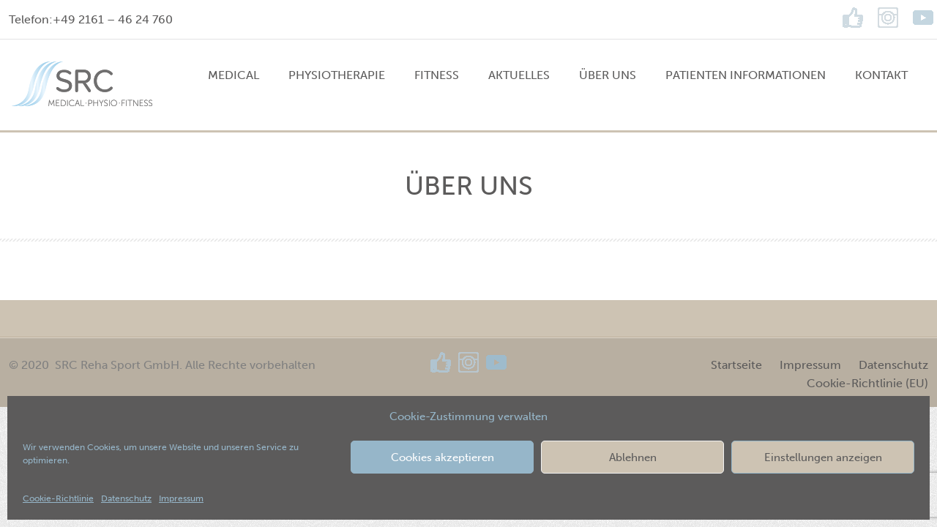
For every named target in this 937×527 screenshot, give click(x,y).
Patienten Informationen (745, 75)
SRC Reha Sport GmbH (117, 365)
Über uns (607, 75)
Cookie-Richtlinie (58, 498)
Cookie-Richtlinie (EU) (867, 383)
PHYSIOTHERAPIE (336, 75)
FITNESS (436, 75)
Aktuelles (519, 75)
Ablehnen (633, 457)
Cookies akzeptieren (442, 457)
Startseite (736, 365)
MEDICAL (233, 75)
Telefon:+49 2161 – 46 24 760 (91, 19)
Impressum (181, 498)
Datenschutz (126, 498)
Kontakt (881, 75)
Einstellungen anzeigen (823, 457)
